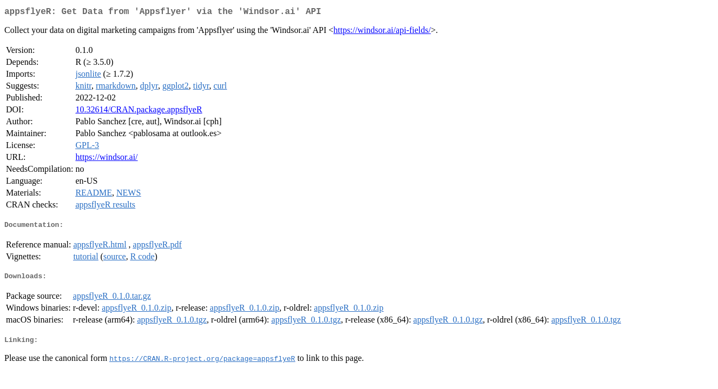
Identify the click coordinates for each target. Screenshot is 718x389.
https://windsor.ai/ (106, 159)
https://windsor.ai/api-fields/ (382, 32)
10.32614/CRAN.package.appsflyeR (138, 111)
